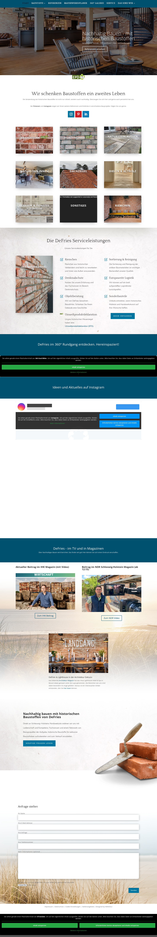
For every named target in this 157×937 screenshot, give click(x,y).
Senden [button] (134, 890)
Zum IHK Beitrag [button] (45, 615)
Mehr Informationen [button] (57, 423)
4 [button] (80, 70)
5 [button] (82, 70)
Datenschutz (59, 907)
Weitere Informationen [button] (78, 372)
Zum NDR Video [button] (112, 618)
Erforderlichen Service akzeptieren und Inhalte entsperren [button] (119, 424)
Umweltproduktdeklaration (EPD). (79, 326)
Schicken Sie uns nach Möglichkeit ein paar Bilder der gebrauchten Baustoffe (78, 883)
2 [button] (76, 70)
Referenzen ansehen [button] (95, 49)
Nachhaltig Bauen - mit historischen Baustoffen (108, 36)
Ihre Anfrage (78, 835)
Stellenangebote (88, 907)
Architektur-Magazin (66, 680)
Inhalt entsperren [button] (78, 367)
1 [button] (74, 70)
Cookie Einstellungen (72, 907)
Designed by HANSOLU (104, 907)
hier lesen (67, 688)
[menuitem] (25, 5)
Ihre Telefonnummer (78, 844)
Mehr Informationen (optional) (78, 865)
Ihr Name (78, 815)
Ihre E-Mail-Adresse (78, 825)
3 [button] (78, 70)
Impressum (49, 907)
